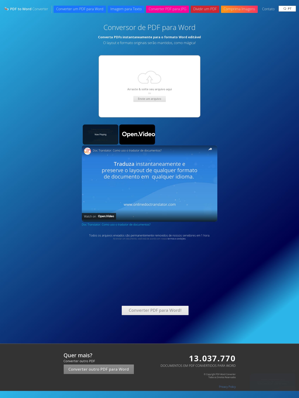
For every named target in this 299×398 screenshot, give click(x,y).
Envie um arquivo (149, 99)
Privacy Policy (227, 387)
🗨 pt (287, 9)
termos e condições (177, 238)
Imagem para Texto (126, 9)
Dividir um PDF (205, 9)
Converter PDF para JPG (167, 9)
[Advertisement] (89, 265)
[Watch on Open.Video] (99, 216)
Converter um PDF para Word (79, 9)
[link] (87, 151)
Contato (268, 9)
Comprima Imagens (239, 9)
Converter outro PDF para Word (98, 369)
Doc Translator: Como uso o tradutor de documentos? (127, 150)
